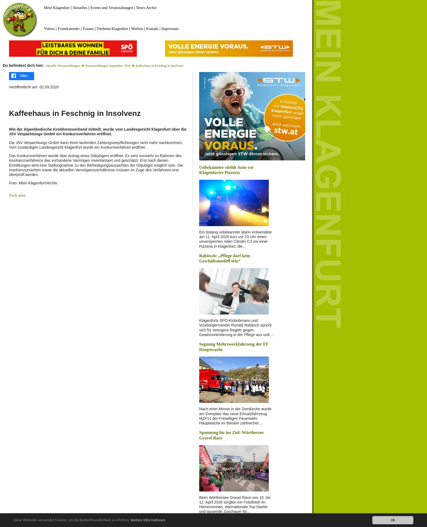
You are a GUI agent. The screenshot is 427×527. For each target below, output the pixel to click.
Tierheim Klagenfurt (112, 29)
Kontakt (152, 29)
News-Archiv (146, 8)
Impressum (169, 29)
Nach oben (17, 195)
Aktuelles (80, 8)
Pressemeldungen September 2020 (108, 66)
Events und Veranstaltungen (111, 8)
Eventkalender (69, 29)
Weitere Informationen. (148, 520)
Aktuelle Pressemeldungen (62, 66)
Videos (49, 29)
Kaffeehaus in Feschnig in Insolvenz (160, 66)
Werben (137, 29)
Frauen (88, 29)
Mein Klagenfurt (57, 8)
